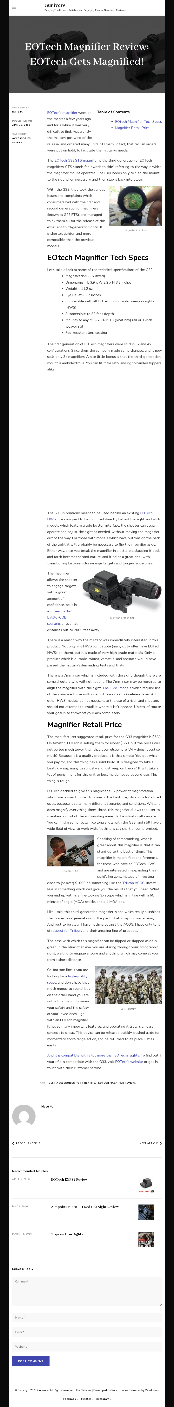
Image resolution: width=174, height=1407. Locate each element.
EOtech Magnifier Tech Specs (138, 121)
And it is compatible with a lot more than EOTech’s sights (93, 1055)
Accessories (21, 138)
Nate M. (17, 111)
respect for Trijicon (66, 930)
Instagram (103, 1399)
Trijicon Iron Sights (67, 1234)
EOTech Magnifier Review (116, 1082)
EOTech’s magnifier (62, 112)
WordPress (152, 1390)
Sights (17, 142)
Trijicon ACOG (133, 883)
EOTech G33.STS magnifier (76, 160)
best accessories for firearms (72, 1082)
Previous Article (26, 1143)
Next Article (151, 1143)
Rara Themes (119, 1390)
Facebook (70, 1399)
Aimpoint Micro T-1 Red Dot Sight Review (85, 1207)
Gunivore (54, 5)
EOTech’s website (129, 1061)
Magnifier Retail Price (132, 127)
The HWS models (116, 688)
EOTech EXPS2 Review (69, 1179)
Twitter (86, 1399)
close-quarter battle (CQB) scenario (59, 617)
